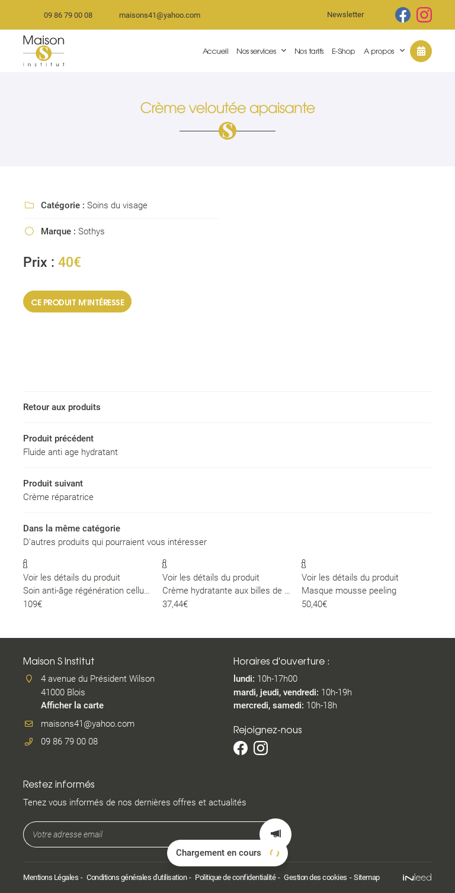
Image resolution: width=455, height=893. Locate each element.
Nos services (255, 50)
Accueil (216, 50)
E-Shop (343, 50)
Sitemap (367, 877)
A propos (379, 50)
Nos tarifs (308, 50)
